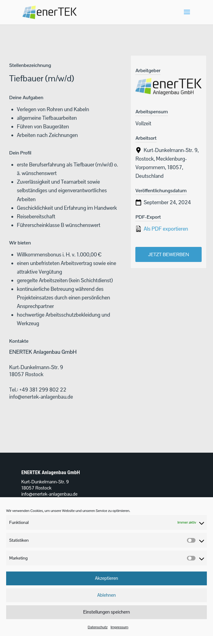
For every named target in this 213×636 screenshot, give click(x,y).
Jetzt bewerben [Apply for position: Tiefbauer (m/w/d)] (168, 254)
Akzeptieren (106, 578)
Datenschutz (97, 627)
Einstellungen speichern (106, 612)
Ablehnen (106, 595)
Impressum (119, 627)
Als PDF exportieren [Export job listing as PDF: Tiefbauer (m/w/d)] (161, 228)
